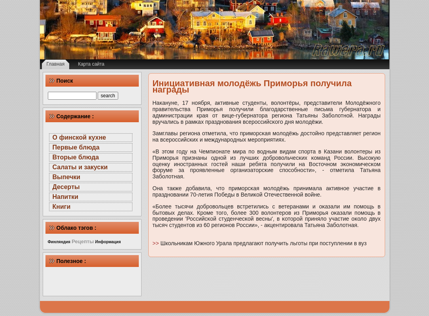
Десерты (66, 187)
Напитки (66, 196)
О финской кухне (79, 137)
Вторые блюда (76, 157)
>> (157, 243)
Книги (62, 206)
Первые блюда (76, 147)
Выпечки (67, 177)
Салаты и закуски (80, 167)
